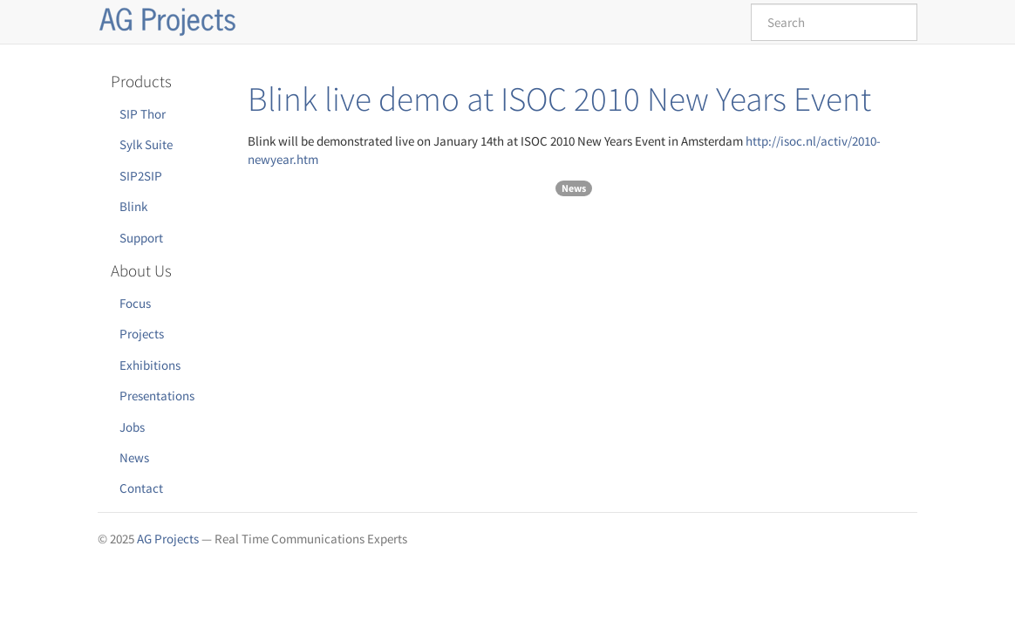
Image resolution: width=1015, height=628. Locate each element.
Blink (133, 206)
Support (141, 237)
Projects (141, 333)
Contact (141, 488)
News (134, 457)
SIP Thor (142, 114)
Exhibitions (150, 365)
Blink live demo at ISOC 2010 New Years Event (559, 99)
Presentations (156, 395)
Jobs (132, 427)
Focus (135, 303)
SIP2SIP (140, 175)
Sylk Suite (146, 144)
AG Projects (168, 538)
